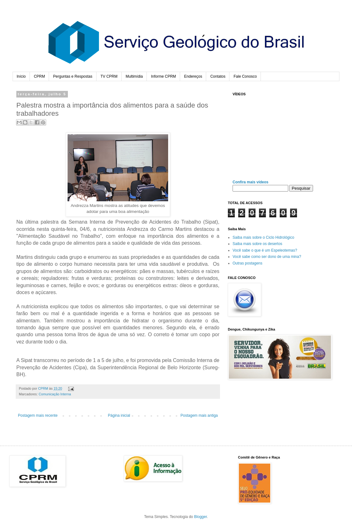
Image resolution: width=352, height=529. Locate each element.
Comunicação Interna (55, 394)
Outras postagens (247, 263)
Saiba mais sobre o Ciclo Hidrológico (263, 237)
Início (21, 76)
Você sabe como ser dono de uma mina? (267, 256)
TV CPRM (109, 76)
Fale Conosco (245, 76)
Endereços (193, 76)
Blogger (200, 517)
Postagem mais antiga (199, 415)
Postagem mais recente (38, 415)
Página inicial (119, 415)
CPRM (39, 76)
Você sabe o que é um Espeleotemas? (265, 250)
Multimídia (134, 76)
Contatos (217, 76)
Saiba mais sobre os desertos (257, 244)
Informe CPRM (163, 76)
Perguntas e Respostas (72, 76)
